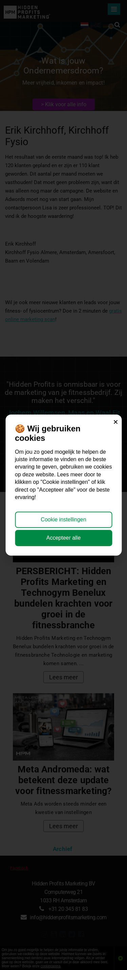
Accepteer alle (63, 538)
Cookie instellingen (63, 519)
